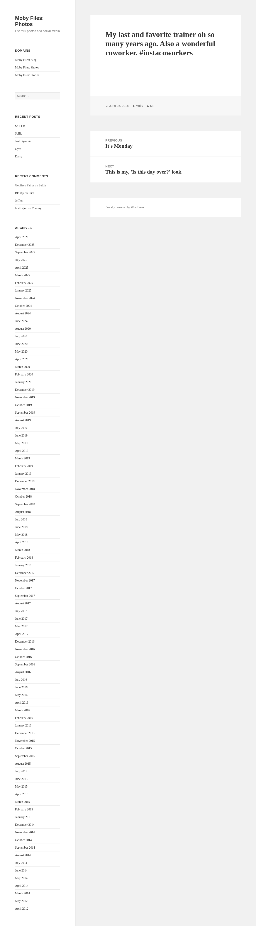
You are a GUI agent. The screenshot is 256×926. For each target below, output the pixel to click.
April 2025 (21, 267)
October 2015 (23, 748)
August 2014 (23, 855)
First (31, 193)
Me (152, 105)
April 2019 (21, 450)
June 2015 (21, 779)
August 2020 (23, 328)
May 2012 (21, 901)
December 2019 (24, 389)
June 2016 (21, 687)
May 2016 (21, 695)
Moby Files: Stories (27, 75)
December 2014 (24, 824)
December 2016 (24, 641)
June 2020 (21, 344)
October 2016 (23, 656)
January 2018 (23, 565)
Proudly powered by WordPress (124, 207)
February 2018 (24, 557)
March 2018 (22, 550)
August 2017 (23, 603)
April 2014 (21, 885)
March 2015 (22, 801)
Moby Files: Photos (29, 21)
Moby (139, 105)
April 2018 (21, 542)
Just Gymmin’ (23, 141)
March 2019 (22, 458)
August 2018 (23, 511)
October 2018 (23, 496)
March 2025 (22, 275)
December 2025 (24, 244)
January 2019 (23, 473)
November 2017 (25, 580)
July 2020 (21, 336)
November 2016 (25, 649)
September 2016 (25, 664)
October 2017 (23, 588)
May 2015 (21, 786)
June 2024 (21, 321)
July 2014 (21, 863)
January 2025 (23, 290)
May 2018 (21, 534)
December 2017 (24, 573)
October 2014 (23, 840)
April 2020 (21, 359)
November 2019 (25, 397)
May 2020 (21, 351)
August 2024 (23, 313)
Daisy (18, 156)
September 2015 (25, 756)
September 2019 (25, 412)
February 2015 (24, 809)
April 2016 (21, 702)
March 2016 (22, 710)
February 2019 (24, 466)
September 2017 (25, 595)
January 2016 (23, 725)
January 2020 (23, 382)
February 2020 (24, 374)
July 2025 (21, 260)
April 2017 (21, 634)
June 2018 (21, 527)
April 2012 (21, 908)
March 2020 (22, 366)
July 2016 (21, 679)
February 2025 (24, 283)
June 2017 (21, 618)
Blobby (19, 193)
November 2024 (25, 298)
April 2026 (21, 237)
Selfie (18, 133)
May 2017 (21, 626)
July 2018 (21, 519)
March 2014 (22, 893)
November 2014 (25, 832)
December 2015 (24, 733)
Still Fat (20, 126)
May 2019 (21, 443)
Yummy (36, 208)
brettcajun (21, 208)
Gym (18, 148)
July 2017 (21, 611)
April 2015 (21, 794)
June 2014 (21, 870)
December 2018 (24, 481)
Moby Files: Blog (26, 59)
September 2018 (25, 504)
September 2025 (25, 252)
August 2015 (23, 763)
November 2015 (25, 740)
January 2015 (23, 817)
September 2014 (25, 847)
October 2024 (23, 305)
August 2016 (23, 672)
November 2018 (25, 489)
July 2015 (21, 771)
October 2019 (23, 405)
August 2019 (23, 420)
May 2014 (21, 878)
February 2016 (24, 718)
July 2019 (21, 428)
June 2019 (21, 435)
